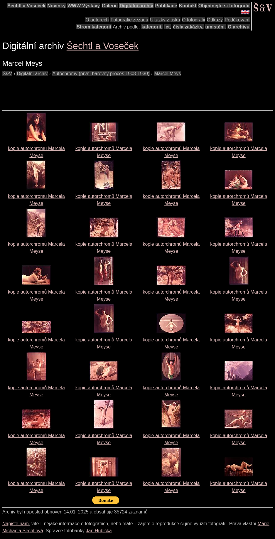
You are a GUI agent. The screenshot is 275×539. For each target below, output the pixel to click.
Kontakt (188, 5)
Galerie (110, 5)
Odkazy (215, 19)
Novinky (56, 5)
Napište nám (15, 523)
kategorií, (151, 26)
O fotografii (193, 19)
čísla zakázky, (188, 26)
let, (167, 26)
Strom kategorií (94, 26)
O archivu (238, 26)
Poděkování (237, 19)
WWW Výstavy (84, 5)
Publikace (166, 5)
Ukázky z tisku (165, 19)
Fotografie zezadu (129, 19)
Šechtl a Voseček (26, 5)
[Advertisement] (109, 90)
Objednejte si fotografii (223, 5)
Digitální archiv (136, 5)
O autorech (97, 19)
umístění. (215, 26)
